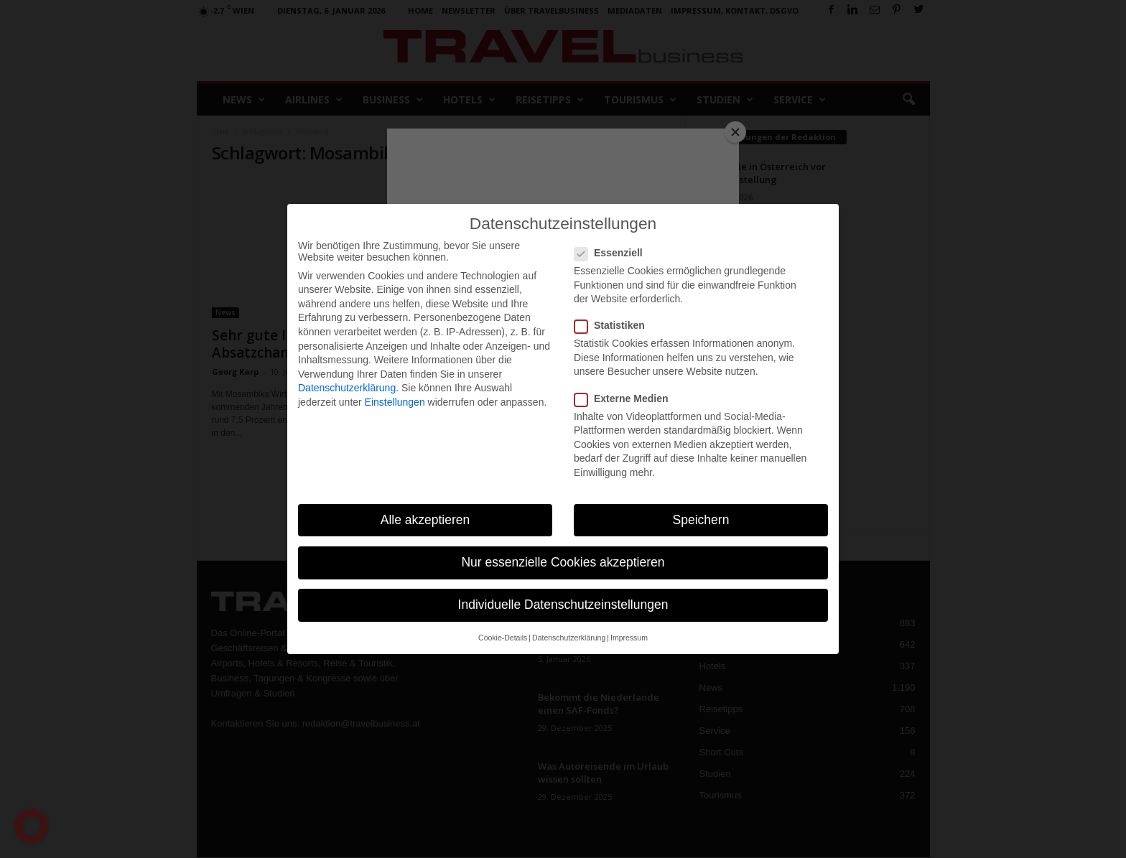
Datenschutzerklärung (347, 387)
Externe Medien (625, 398)
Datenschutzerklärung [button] (568, 637)
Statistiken (614, 325)
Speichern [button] (701, 520)
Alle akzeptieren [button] (425, 520)
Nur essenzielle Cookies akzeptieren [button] (562, 562)
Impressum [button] (629, 637)
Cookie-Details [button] (502, 637)
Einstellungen (395, 402)
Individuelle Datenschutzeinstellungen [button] (563, 604)
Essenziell (613, 252)
